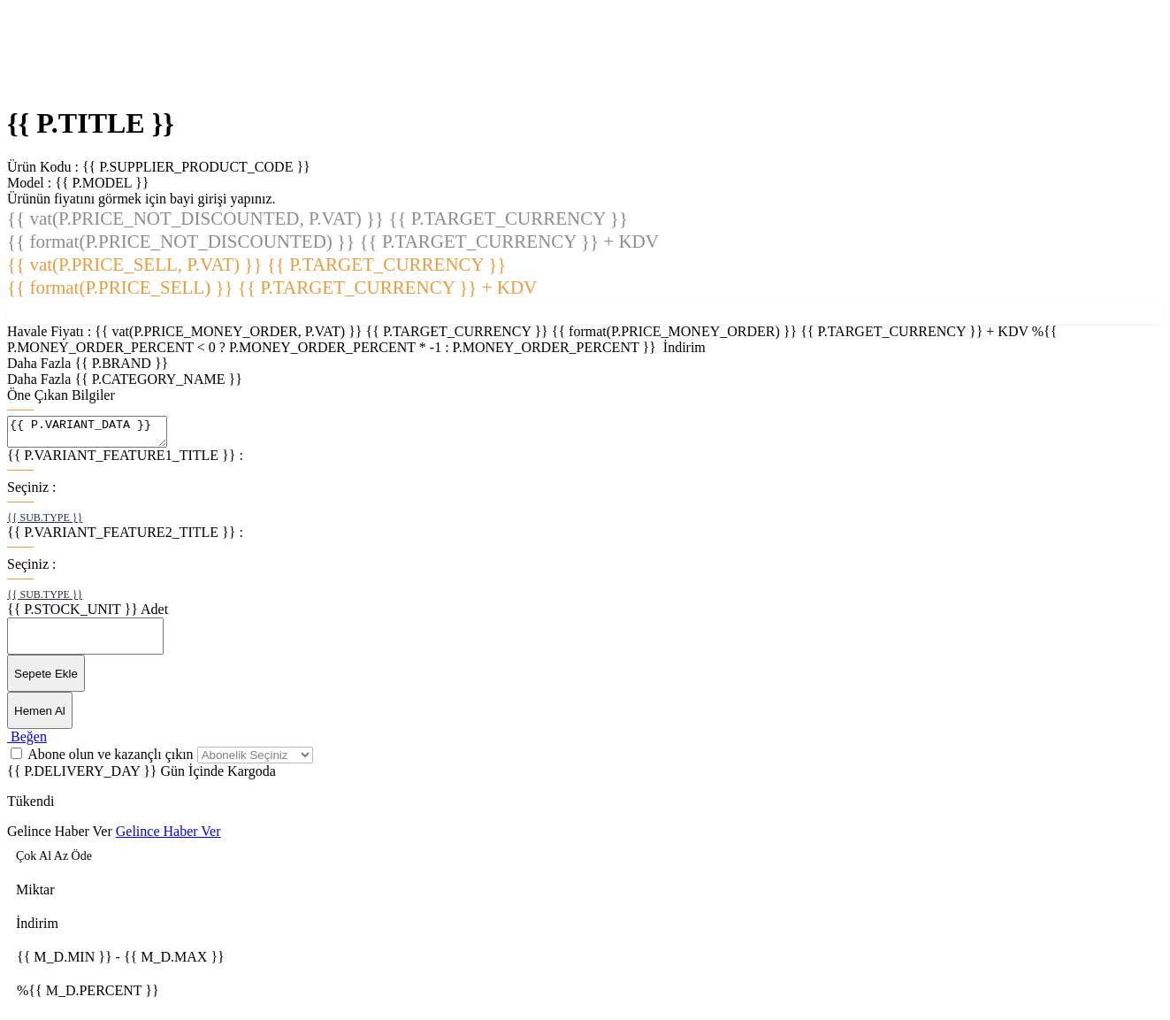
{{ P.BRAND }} (121, 363)
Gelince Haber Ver (59, 836)
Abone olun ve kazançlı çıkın (112, 759)
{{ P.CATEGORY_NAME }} (157, 379)
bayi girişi (198, 198)
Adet (154, 614)
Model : (78, 182)
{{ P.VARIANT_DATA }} (96, 434)
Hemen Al (39, 716)
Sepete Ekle (46, 679)
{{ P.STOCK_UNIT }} (72, 614)
